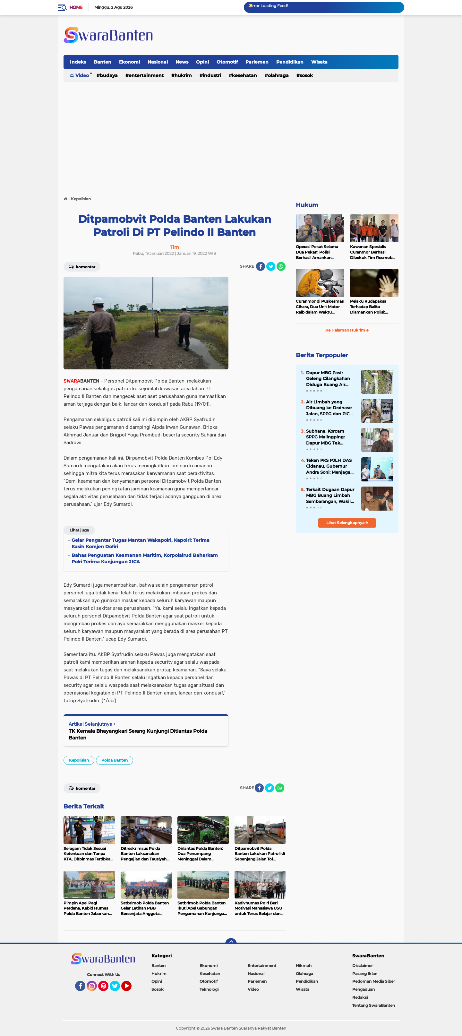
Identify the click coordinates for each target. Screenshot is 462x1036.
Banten (102, 62)
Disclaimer (362, 965)
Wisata (319, 62)
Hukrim (183, 75)
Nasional (158, 62)
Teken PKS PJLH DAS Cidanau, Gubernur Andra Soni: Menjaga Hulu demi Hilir (329, 466)
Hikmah (304, 965)
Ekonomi (129, 62)
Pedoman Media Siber (373, 981)
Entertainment (146, 75)
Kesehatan (244, 75)
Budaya (109, 75)
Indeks (78, 62)
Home (75, 7)
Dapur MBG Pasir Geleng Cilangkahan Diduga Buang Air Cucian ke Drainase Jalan (328, 378)
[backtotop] (231, 944)
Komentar (82, 266)
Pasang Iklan (364, 973)
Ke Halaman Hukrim (347, 330)
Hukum (307, 205)
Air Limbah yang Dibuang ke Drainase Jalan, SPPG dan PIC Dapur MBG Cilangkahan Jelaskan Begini (330, 408)
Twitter (118, 989)
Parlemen (257, 62)
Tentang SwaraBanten (373, 1005)
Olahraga (278, 75)
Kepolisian (79, 760)
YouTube (131, 989)
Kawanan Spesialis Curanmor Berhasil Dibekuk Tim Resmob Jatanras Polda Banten (371, 252)
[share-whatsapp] (281, 266)
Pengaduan (363, 989)
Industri (212, 75)
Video (82, 75)
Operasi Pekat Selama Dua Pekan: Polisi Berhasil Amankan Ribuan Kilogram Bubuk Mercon (319, 252)
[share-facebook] (260, 266)
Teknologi (209, 989)
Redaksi (360, 997)
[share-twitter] (270, 266)
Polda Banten (114, 760)
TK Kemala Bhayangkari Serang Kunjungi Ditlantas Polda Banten (138, 734)
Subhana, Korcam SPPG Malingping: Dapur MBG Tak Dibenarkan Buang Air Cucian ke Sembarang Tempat (330, 437)
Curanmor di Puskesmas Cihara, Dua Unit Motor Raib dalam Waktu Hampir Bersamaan (320, 307)
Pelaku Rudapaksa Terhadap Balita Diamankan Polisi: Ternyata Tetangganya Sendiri (371, 307)
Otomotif (227, 62)
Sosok (306, 75)
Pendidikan (290, 62)
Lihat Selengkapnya (347, 522)
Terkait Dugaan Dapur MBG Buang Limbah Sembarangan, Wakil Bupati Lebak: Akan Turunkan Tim (330, 495)
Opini (202, 62)
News (181, 62)
